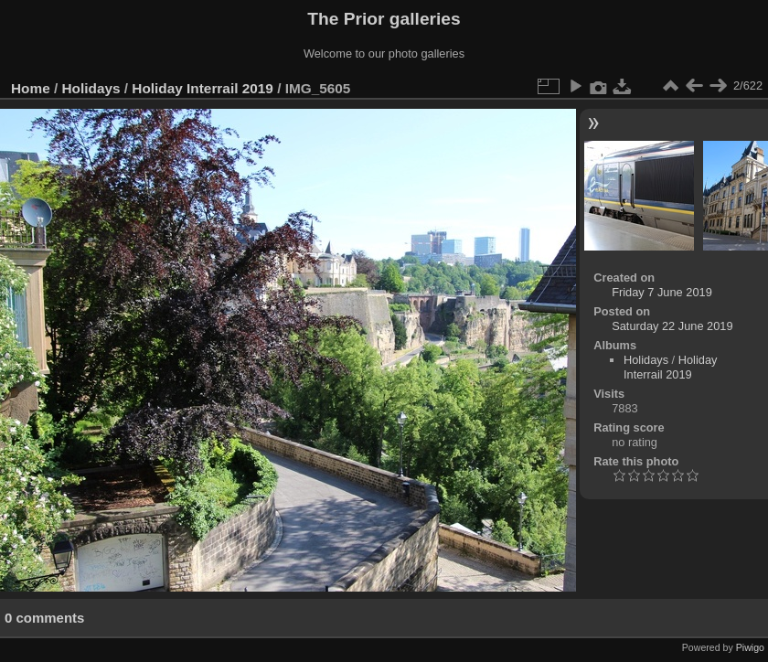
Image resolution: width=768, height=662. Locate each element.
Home (30, 88)
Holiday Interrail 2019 (202, 88)
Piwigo (750, 647)
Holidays (91, 88)
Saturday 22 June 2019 (672, 326)
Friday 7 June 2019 (662, 292)
